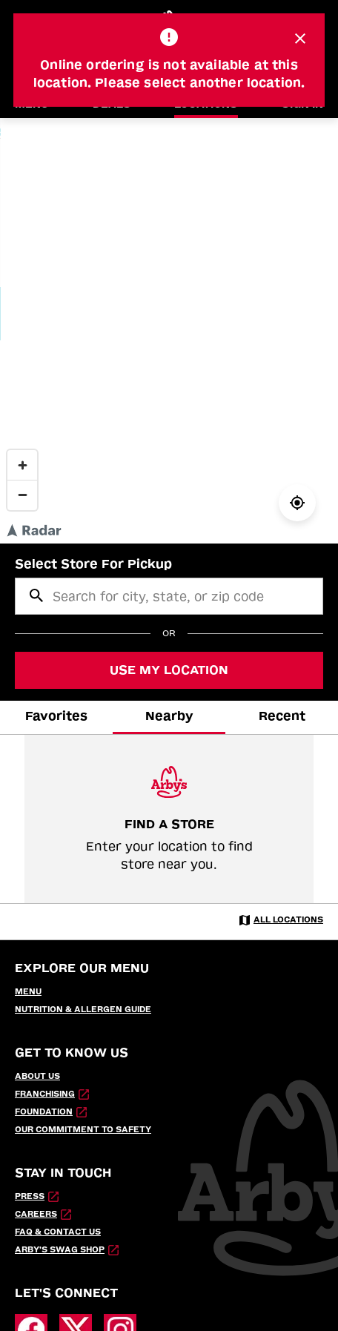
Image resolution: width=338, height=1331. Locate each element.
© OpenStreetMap (304, 535)
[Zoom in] (22, 465)
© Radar (258, 535)
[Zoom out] (22, 494)
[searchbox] (169, 596)
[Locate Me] (297, 502)
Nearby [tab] (169, 716)
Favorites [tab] (56, 716)
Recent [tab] (282, 716)
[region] (169, 331)
